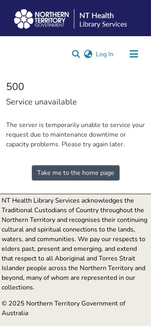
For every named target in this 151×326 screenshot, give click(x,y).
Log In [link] (105, 54)
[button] (76, 54)
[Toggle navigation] (133, 54)
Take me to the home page (75, 172)
